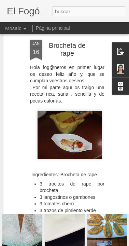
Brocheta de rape (67, 36)
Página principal (53, 28)
